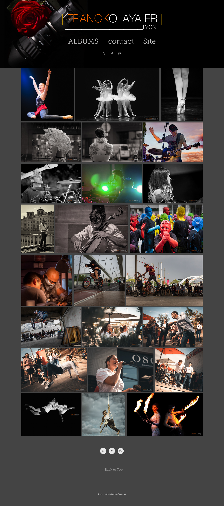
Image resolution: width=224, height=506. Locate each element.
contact (121, 41)
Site (149, 41)
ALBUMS (83, 41)
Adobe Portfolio (118, 494)
